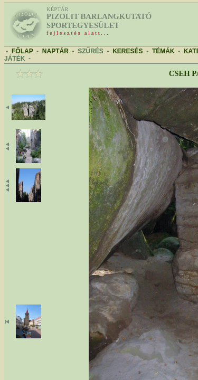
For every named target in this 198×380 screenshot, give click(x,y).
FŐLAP (22, 51)
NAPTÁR (55, 51)
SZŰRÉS (90, 51)
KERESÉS (127, 51)
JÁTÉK (14, 58)
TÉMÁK (163, 51)
